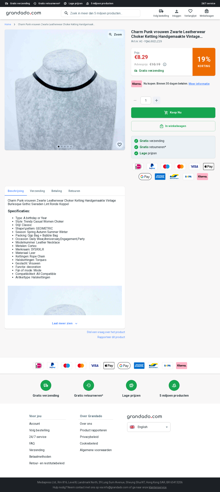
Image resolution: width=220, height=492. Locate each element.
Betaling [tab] (56, 190)
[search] (105, 13)
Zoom (115, 34)
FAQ (47, 443)
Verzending (47, 450)
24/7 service (208, 3)
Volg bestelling (47, 430)
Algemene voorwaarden (95, 450)
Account (47, 423)
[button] (148, 426)
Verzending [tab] (37, 190)
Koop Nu (173, 112)
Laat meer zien (65, 323)
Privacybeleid (95, 436)
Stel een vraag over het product (106, 331)
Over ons (95, 423)
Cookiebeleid (95, 443)
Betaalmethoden (47, 456)
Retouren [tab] (74, 190)
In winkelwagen (173, 126)
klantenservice (157, 487)
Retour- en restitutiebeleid (47, 463)
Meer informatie (199, 83)
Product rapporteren (95, 430)
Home (8, 24)
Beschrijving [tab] (16, 190)
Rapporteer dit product (111, 336)
